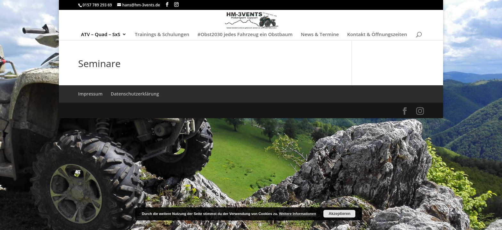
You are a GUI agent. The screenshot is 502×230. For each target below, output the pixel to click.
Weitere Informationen (297, 214)
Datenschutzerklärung (135, 94)
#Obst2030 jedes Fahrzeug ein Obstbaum (245, 34)
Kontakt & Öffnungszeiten (377, 34)
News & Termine (320, 34)
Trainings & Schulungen (162, 34)
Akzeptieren (339, 213)
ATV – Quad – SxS (100, 34)
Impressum (90, 94)
